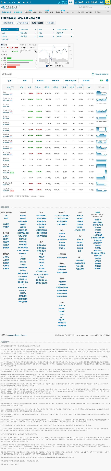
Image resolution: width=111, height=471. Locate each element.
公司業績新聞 (22, 267)
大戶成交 (41, 260)
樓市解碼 (98, 268)
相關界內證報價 (41, 236)
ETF (23, 256)
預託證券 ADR (22, 287)
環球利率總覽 (22, 302)
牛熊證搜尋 (62, 282)
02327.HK (6, 185)
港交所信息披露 (62, 221)
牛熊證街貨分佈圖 (62, 287)
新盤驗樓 (98, 263)
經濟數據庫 (22, 296)
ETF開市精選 (98, 235)
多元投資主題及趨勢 (97, 238)
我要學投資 (97, 256)
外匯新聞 (80, 221)
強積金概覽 (80, 260)
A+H (22, 285)
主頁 (6, 215)
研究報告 (62, 248)
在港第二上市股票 (23, 250)
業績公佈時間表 (23, 273)
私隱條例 (6, 269)
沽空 (41, 254)
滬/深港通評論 (62, 239)
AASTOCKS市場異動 (41, 274)
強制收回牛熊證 (62, 296)
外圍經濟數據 (62, 325)
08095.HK (6, 191)
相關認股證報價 (41, 230)
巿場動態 (80, 227)
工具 (80, 251)
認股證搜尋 (62, 267)
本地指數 (23, 215)
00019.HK (6, 100)
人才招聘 (6, 260)
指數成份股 (22, 239)
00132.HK (6, 118)
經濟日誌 (23, 293)
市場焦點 (98, 248)
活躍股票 (23, 227)
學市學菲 (98, 232)
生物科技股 (22, 253)
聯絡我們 (6, 248)
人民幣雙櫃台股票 (23, 233)
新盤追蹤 (98, 266)
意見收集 (6, 245)
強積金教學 (80, 269)
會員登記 (6, 236)
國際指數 (23, 218)
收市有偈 (98, 227)
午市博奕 (98, 230)
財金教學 (6, 227)
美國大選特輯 (97, 243)
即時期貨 (23, 224)
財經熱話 (98, 245)
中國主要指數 (22, 221)
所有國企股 (22, 242)
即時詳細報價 (41, 218)
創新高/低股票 (22, 230)
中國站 (6, 218)
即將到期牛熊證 (62, 293)
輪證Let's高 (98, 250)
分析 (62, 314)
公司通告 (23, 259)
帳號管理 (6, 239)
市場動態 (62, 311)
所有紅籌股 (22, 245)
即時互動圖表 (41, 224)
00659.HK (6, 154)
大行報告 (23, 270)
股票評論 (62, 236)
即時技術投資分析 (41, 280)
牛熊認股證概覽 (62, 257)
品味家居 (98, 261)
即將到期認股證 (62, 272)
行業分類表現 (22, 236)
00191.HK (6, 124)
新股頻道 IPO (22, 279)
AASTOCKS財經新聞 (62, 215)
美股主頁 (62, 305)
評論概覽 (62, 233)
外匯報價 (80, 218)
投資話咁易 (97, 240)
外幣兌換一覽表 (80, 230)
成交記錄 (41, 257)
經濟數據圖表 (22, 299)
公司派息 (23, 265)
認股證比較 (62, 269)
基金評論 (62, 242)
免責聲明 (6, 266)
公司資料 (41, 277)
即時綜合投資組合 (41, 283)
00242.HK (6, 130)
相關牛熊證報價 (41, 233)
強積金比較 (80, 266)
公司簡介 (6, 257)
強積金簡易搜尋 (80, 263)
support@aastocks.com (17, 335)
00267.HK (6, 136)
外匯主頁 (80, 215)
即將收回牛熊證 (62, 290)
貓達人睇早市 (97, 222)
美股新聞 (62, 320)
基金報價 (80, 242)
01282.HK (6, 179)
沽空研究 (23, 262)
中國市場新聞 (62, 224)
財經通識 (98, 258)
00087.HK (6, 112)
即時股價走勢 (41, 251)
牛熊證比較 (62, 285)
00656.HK (6, 148)
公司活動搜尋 (22, 276)
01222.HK (6, 173)
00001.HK (6, 94)
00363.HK (6, 142)
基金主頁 (80, 239)
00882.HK (6, 167)
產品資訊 (6, 224)
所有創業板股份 (23, 247)
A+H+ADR (22, 290)
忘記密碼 (6, 242)
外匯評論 (62, 245)
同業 (41, 265)
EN (13, 2)
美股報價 (62, 308)
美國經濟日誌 (62, 323)
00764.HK (6, 161)
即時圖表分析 (41, 221)
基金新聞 (80, 245)
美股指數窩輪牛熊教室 (97, 253)
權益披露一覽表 (23, 282)
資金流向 (41, 263)
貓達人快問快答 (98, 225)
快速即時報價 (41, 215)
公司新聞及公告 (41, 271)
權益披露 (41, 268)
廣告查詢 (6, 263)
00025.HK (6, 106)
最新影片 (98, 220)
